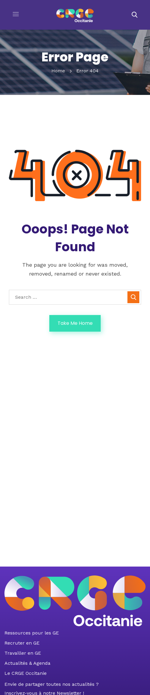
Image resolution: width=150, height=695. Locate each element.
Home (58, 71)
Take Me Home (75, 323)
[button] (135, 15)
